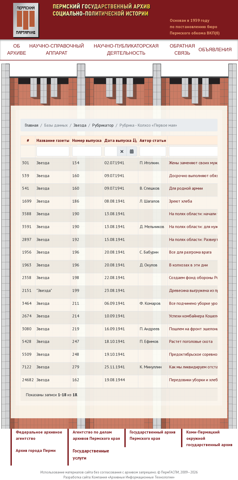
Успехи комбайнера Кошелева (196, 315)
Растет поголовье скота (191, 341)
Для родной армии (186, 188)
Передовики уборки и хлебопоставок (203, 379)
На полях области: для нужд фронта (202, 226)
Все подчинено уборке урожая (196, 303)
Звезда (79, 125)
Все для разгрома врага (190, 252)
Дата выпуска (117, 140)
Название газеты (52, 140)
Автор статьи (153, 140)
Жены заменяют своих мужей (195, 162)
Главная (31, 125)
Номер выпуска (87, 140)
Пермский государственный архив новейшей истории (111, 20)
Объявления (215, 49)
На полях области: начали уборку (199, 213)
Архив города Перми (36, 450)
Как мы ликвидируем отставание (199, 366)
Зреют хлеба (180, 201)
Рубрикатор (103, 125)
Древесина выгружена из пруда (197, 290)
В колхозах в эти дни (188, 264)
